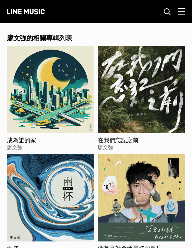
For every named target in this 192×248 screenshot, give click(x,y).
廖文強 (14, 147)
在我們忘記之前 (118, 140)
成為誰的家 (21, 140)
